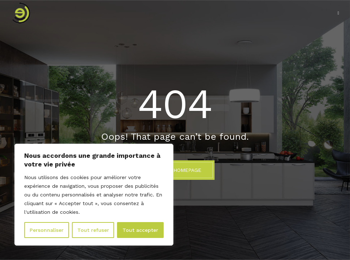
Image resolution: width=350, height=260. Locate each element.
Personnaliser (47, 230)
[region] (93, 195)
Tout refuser (93, 230)
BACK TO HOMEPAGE (175, 170)
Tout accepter (140, 230)
